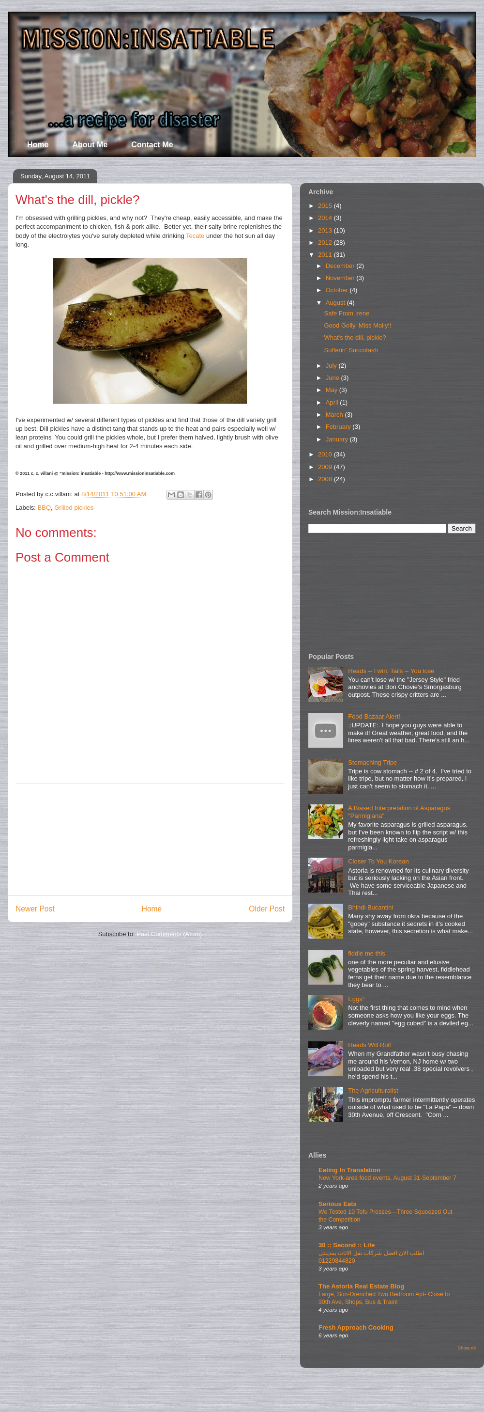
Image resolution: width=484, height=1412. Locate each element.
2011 (326, 254)
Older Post (267, 909)
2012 (326, 242)
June (333, 377)
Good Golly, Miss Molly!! (357, 325)
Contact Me (152, 145)
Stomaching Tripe (372, 762)
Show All (467, 1347)
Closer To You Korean (378, 861)
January (338, 439)
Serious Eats (337, 1204)
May (332, 389)
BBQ (44, 507)
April (333, 402)
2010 (326, 454)
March (335, 414)
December (341, 265)
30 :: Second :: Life (346, 1245)
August (336, 302)
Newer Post (35, 909)
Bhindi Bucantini (370, 907)
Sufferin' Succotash (351, 350)
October (338, 290)
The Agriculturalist (373, 1090)
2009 (326, 467)
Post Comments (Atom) (169, 934)
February (339, 426)
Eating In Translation (349, 1170)
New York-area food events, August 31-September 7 (387, 1178)
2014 (326, 217)
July (332, 365)
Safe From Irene (346, 313)
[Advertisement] (150, 839)
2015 (326, 205)
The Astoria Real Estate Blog (361, 1286)
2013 (326, 230)
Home (37, 145)
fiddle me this (366, 953)
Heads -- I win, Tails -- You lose (391, 671)
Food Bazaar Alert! (374, 716)
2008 (326, 479)
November (341, 278)
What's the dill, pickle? (355, 337)
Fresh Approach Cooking (355, 1327)
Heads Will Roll (369, 1045)
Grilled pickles (73, 507)
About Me (89, 145)
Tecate (195, 235)
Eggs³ (356, 999)
